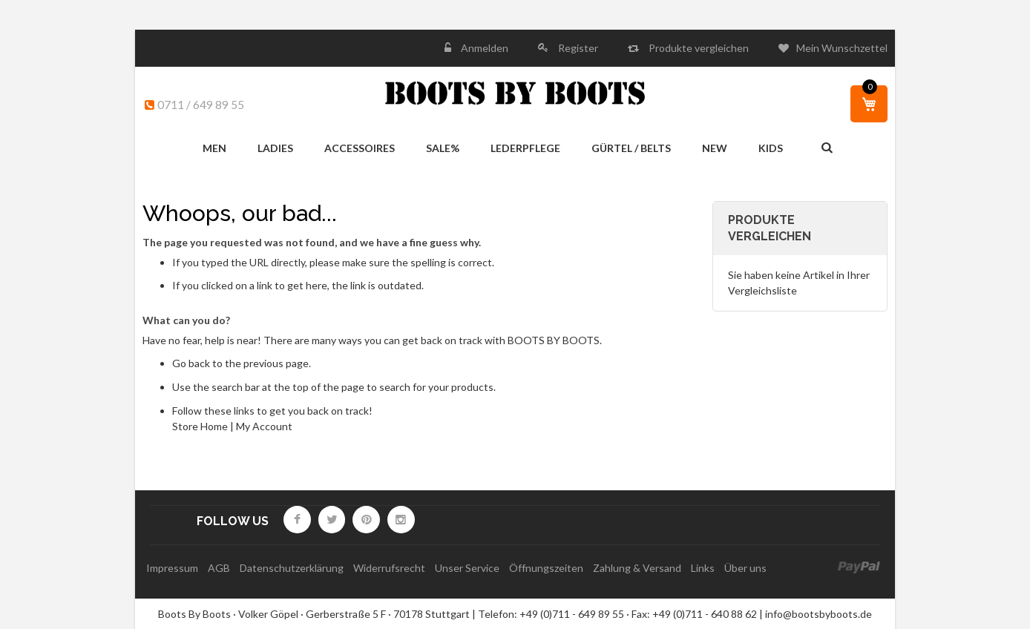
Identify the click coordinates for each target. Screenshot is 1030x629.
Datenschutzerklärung (292, 568)
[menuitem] (214, 148)
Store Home (200, 426)
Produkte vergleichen (697, 48)
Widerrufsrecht (389, 568)
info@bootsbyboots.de (818, 613)
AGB (219, 568)
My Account (264, 426)
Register (577, 48)
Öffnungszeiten (546, 568)
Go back (191, 363)
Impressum (172, 568)
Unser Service (467, 568)
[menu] (492, 148)
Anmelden (483, 48)
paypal (859, 568)
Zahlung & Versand (637, 568)
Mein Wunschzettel (842, 48)
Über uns (745, 568)
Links (703, 568)
